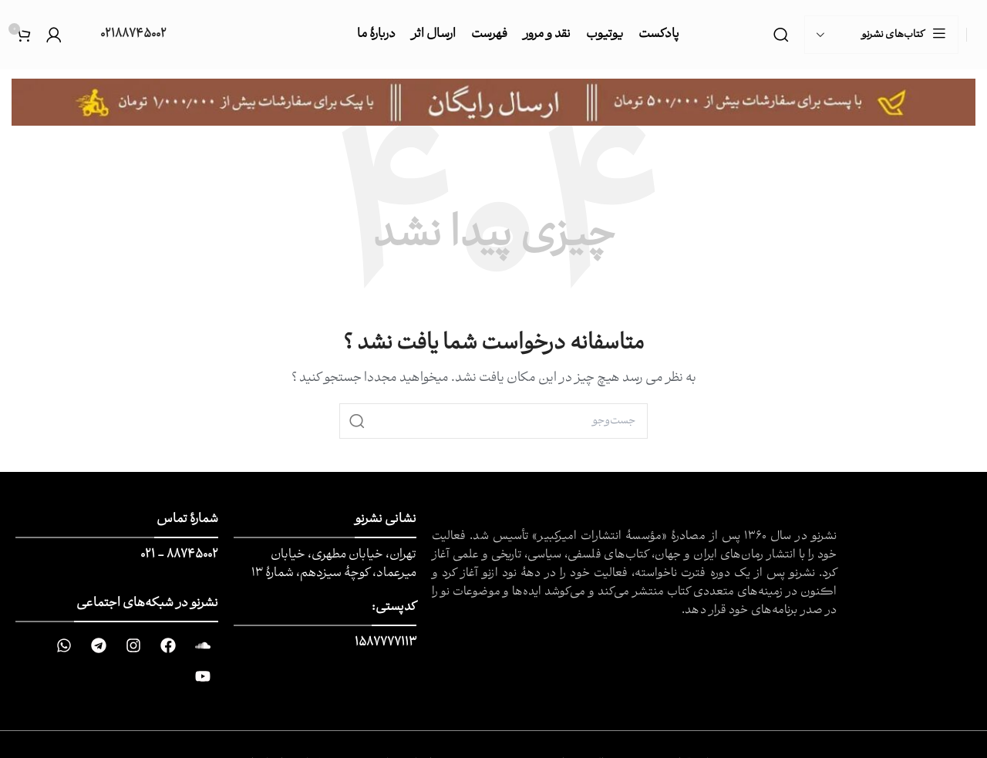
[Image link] (493, 102)
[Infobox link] (122, 35)
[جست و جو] (781, 34)
